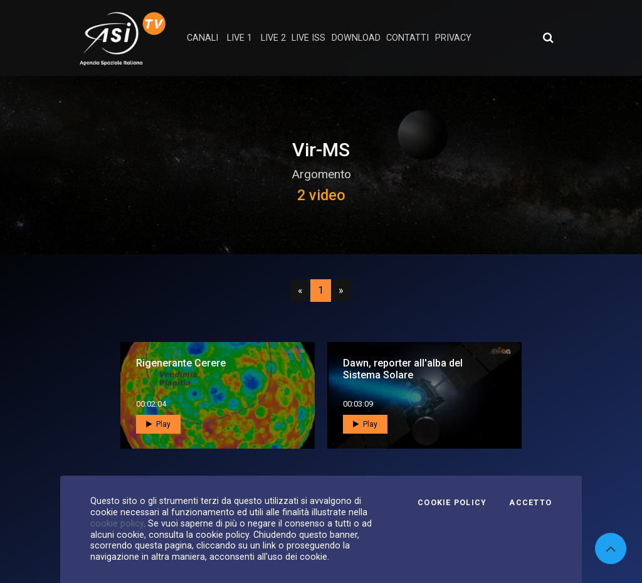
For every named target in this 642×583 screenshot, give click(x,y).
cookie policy (117, 523)
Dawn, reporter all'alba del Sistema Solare (403, 369)
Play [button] (158, 424)
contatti (407, 38)
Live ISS (308, 38)
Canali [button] (202, 38)
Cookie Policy (452, 502)
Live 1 (239, 38)
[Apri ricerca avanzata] (548, 37)
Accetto (530, 502)
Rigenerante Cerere (181, 363)
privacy (453, 38)
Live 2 (273, 38)
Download (356, 38)
